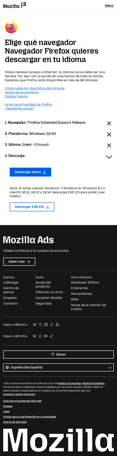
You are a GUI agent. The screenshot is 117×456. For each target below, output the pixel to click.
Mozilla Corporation (69, 383)
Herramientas (81, 294)
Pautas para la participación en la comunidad (29, 416)
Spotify (57, 324)
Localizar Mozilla (49, 298)
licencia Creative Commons (19, 394)
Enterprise (79, 288)
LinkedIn (46, 324)
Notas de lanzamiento (22, 92)
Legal (6, 411)
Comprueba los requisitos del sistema (35, 88)
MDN (74, 299)
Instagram (40, 324)
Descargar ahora (30, 172)
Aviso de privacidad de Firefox (28, 104)
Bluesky (34, 324)
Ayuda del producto (43, 284)
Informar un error (49, 292)
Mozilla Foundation (93, 383)
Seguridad (44, 303)
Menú (109, 5)
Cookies (8, 406)
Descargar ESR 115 (32, 207)
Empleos (10, 298)
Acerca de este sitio (15, 422)
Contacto (10, 303)
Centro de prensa (11, 290)
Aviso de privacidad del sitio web (22, 401)
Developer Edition (85, 282)
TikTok (51, 324)
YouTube (45, 336)
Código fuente (16, 96)
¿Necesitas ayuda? (19, 108)
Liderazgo (11, 282)
